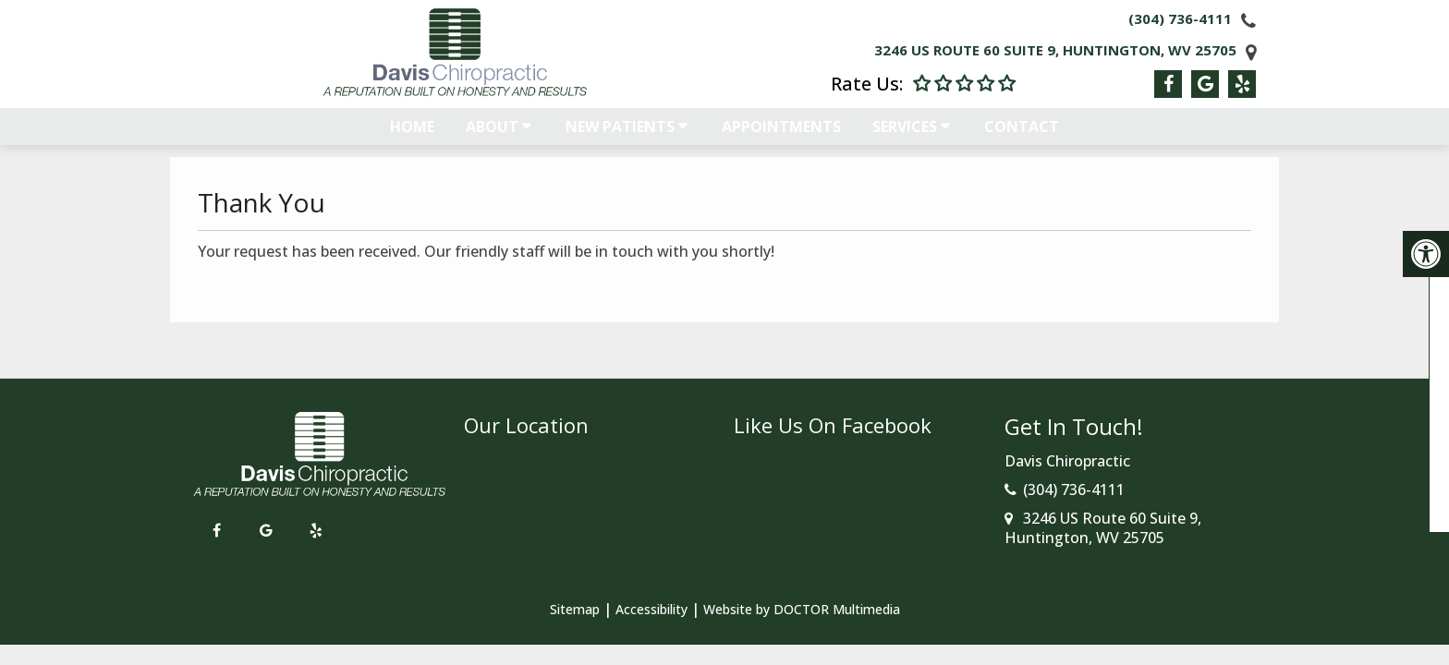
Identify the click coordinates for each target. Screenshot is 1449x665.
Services (904, 135)
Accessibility (651, 609)
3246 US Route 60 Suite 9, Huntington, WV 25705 (1055, 50)
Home (412, 135)
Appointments (781, 135)
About (492, 135)
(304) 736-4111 (1180, 18)
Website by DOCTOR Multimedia (801, 609)
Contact (1021, 135)
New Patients (620, 135)
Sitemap (575, 609)
